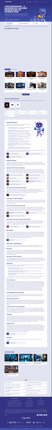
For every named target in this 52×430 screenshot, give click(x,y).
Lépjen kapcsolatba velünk (40, 404)
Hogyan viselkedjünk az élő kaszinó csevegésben (14, 404)
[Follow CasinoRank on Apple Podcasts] (46, 415)
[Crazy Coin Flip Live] (42, 76)
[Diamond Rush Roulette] (10, 87)
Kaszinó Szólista (29, 400)
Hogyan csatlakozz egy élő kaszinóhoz (14, 400)
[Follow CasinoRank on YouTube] (43, 415)
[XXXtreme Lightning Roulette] (31, 76)
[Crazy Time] (20, 76)
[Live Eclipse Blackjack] (42, 87)
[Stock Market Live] (20, 87)
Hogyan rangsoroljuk (41, 403)
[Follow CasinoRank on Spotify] (44, 415)
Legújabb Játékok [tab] (14, 69)
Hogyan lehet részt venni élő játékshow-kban (14, 406)
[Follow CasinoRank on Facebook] (37, 415)
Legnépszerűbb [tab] (7, 69)
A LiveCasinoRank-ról (41, 400)
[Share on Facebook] (11, 19)
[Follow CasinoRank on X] (41, 415)
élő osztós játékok (24, 135)
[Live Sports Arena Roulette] (31, 87)
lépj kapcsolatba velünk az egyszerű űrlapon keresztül (26, 339)
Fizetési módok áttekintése (29, 403)
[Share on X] (7, 19)
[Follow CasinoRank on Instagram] (39, 415)
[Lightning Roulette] (10, 76)
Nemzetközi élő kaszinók (29, 406)
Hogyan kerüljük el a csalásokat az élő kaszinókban (14, 403)
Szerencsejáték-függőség (29, 404)
